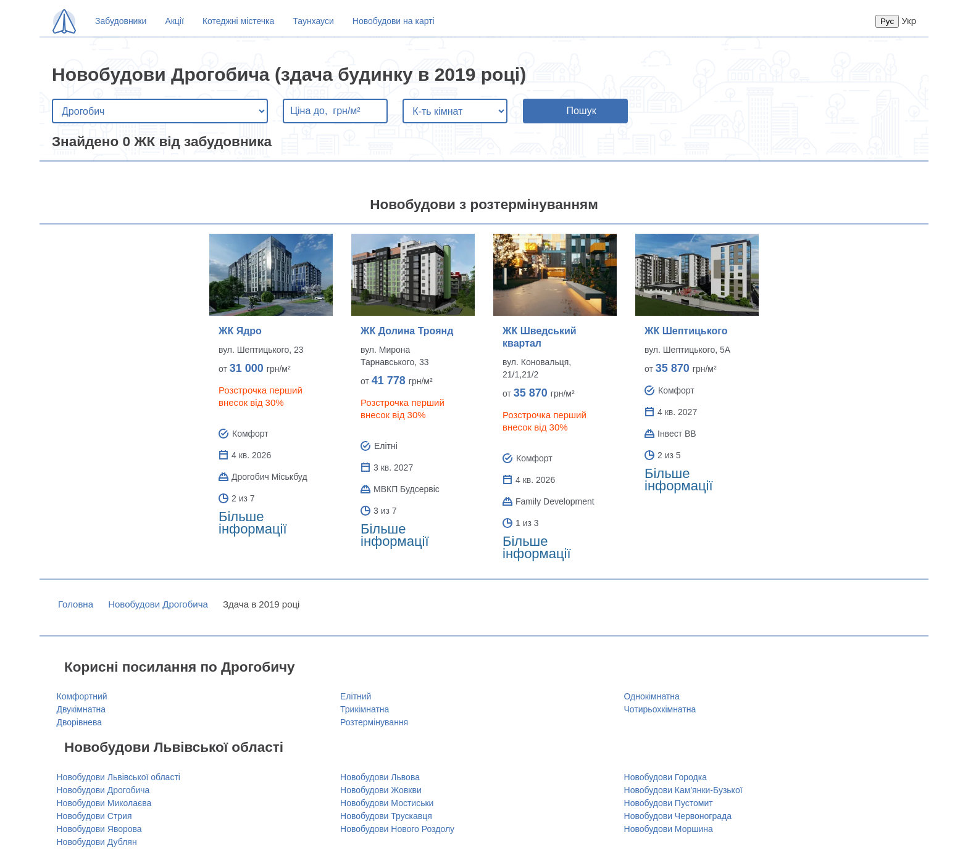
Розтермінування (374, 722)
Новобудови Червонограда (678, 816)
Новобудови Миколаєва (104, 803)
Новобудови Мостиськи (386, 803)
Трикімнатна (364, 709)
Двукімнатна (81, 709)
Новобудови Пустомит (668, 803)
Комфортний (82, 696)
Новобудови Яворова (99, 829)
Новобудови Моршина (668, 829)
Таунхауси (313, 21)
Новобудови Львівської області (118, 777)
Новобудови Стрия (94, 816)
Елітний (355, 696)
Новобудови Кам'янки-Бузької (683, 790)
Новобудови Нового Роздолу (397, 829)
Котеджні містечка (238, 21)
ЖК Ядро (240, 331)
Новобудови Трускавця (386, 816)
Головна (75, 604)
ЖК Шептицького (686, 331)
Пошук (581, 110)
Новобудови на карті (394, 21)
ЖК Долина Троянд (407, 331)
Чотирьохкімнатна (660, 709)
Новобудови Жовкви (381, 790)
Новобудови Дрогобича (158, 604)
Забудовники (120, 21)
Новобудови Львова (380, 777)
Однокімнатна (652, 696)
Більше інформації (253, 523)
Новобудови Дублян (97, 842)
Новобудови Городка (665, 777)
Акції (174, 21)
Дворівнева (79, 722)
